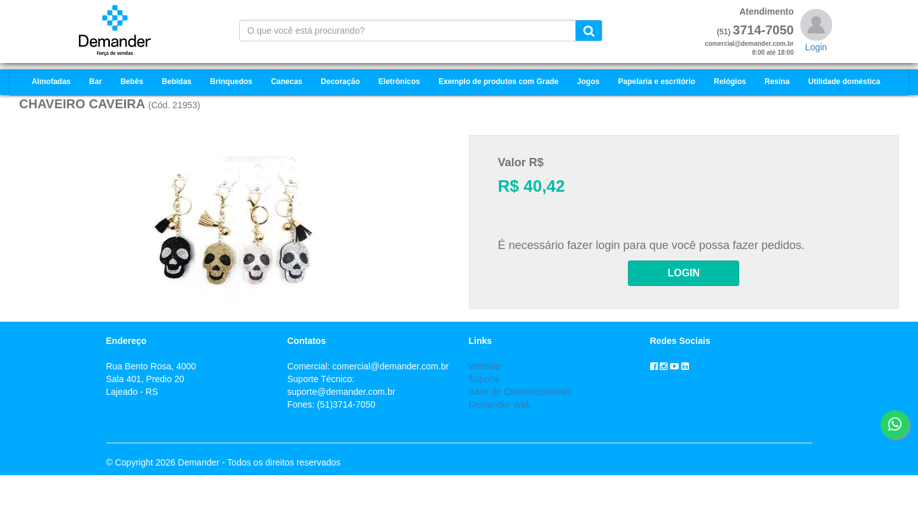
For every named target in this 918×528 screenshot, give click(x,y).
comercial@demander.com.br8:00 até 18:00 (749, 48)
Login (816, 47)
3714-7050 (763, 30)
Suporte (484, 379)
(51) (723, 31)
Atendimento (766, 11)
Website (485, 366)
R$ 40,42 (532, 186)
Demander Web (500, 404)
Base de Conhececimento (520, 392)
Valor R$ (521, 162)
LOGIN (683, 273)
